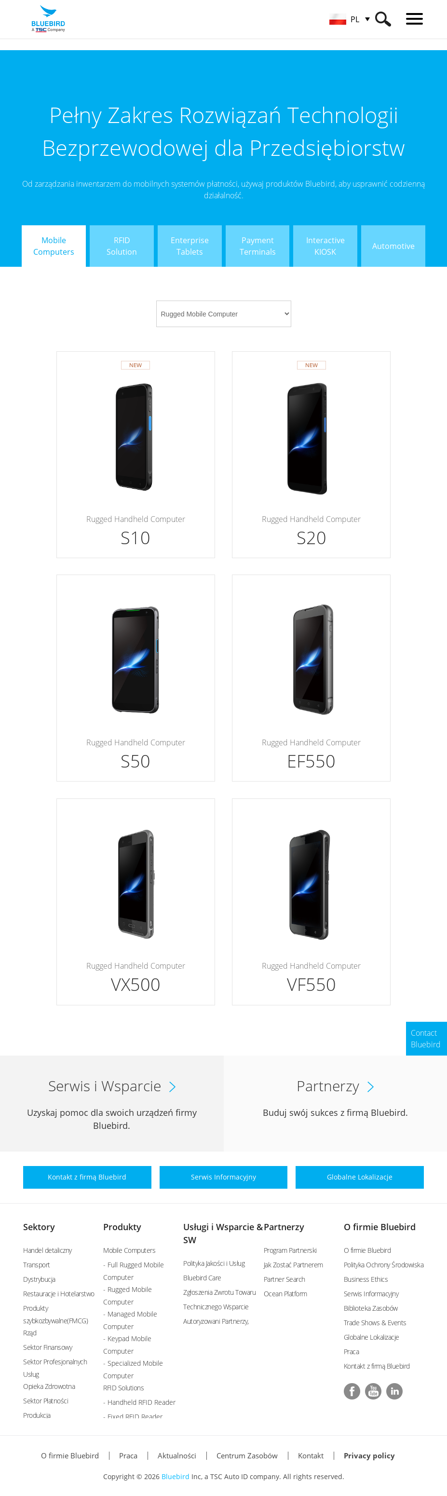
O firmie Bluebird (380, 1227)
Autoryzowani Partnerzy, (216, 1321)
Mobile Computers (129, 1250)
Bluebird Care (202, 1277)
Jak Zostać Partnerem (293, 1264)
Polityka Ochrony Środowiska (384, 1264)
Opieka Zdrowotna (49, 1386)
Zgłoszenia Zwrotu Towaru (219, 1292)
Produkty (122, 1227)
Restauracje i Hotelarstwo (59, 1293)
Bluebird (176, 1476)
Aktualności (177, 1455)
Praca (351, 1351)
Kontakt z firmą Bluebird (377, 1366)
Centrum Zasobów (247, 1455)
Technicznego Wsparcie (216, 1306)
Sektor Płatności (45, 1400)
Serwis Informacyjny (371, 1293)
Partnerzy (284, 1227)
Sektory (39, 1227)
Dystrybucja (39, 1279)
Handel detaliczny (47, 1250)
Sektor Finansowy (47, 1347)
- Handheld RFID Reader (139, 1402)
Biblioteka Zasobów (371, 1308)
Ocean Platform (285, 1293)
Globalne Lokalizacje (371, 1337)
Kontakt (311, 1455)
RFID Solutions (123, 1387)
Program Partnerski (290, 1250)
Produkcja (37, 1415)
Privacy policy (369, 1455)
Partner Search (284, 1279)
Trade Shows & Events (375, 1322)
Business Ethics (366, 1279)
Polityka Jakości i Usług (213, 1263)
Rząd (29, 1332)
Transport (36, 1264)
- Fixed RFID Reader (133, 1416)
